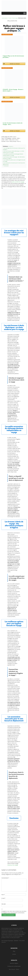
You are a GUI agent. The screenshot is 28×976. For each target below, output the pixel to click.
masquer (10, 146)
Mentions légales (14, 963)
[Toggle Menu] (24, 13)
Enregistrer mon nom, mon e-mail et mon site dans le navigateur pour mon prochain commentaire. (13, 911)
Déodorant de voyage (12, 865)
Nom (3, 894)
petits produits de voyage (18, 182)
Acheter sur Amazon (15, 63)
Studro (17, 969)
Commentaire (5, 878)
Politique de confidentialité (13, 966)
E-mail (3, 898)
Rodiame (16, 940)
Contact (14, 954)
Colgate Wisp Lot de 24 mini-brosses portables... (13, 56)
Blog (14, 951)
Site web (3, 904)
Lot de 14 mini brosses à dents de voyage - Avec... (12, 123)
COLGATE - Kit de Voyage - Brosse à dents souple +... (13, 90)
